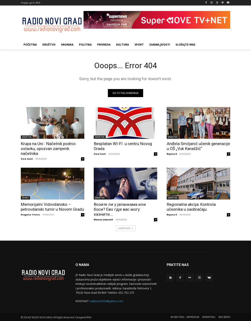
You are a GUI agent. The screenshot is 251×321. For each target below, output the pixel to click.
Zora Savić (27, 158)
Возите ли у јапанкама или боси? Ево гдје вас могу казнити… (120, 209)
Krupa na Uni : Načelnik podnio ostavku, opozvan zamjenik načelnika (48, 149)
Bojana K (172, 154)
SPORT (25, 198)
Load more (125, 228)
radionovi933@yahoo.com (106, 301)
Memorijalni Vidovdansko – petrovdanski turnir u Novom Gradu (52, 207)
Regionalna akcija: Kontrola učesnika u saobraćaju (191, 207)
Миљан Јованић (103, 219)
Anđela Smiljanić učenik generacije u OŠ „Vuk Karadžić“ (198, 146)
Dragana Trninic (30, 214)
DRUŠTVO (27, 137)
